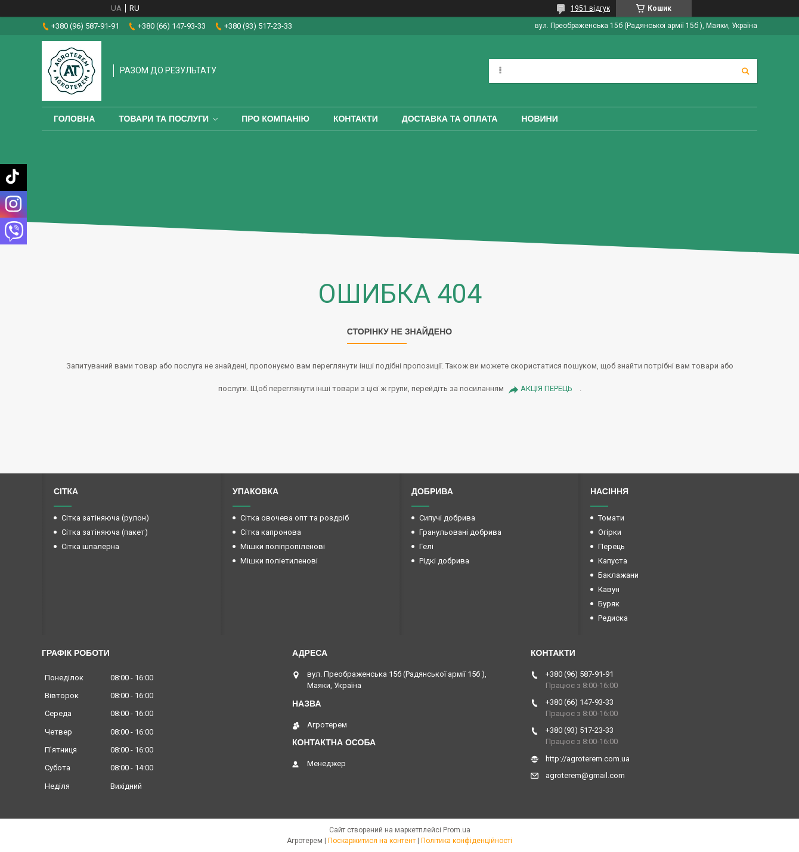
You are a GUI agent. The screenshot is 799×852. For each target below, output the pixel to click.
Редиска (613, 618)
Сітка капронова (270, 532)
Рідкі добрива (444, 560)
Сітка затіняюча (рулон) (105, 517)
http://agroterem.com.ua (588, 758)
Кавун (609, 589)
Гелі (426, 546)
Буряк (609, 603)
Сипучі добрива (447, 517)
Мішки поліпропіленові (282, 546)
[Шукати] (745, 71)
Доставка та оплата (450, 118)
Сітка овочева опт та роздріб (294, 517)
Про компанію (275, 118)
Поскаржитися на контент (372, 840)
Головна (74, 118)
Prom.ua (456, 830)
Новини (539, 118)
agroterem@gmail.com (585, 775)
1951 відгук (590, 8)
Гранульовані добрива (460, 532)
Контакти (355, 118)
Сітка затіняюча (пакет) (104, 532)
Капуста (612, 560)
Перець (611, 546)
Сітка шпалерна (90, 546)
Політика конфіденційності (466, 840)
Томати (611, 517)
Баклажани (618, 575)
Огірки (609, 532)
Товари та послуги (164, 118)
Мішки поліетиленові (279, 560)
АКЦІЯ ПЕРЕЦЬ (546, 388)
